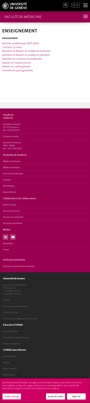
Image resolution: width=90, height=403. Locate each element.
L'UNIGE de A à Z (10, 312)
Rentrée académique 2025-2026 (20, 43)
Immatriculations (11, 331)
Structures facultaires (12, 223)
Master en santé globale (16, 66)
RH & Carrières (9, 204)
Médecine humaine (11, 161)
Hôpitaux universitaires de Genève (18, 266)
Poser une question (11, 343)
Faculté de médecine (22, 16)
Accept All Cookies (55, 397)
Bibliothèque (9, 185)
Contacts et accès (10, 136)
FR (74, 5)
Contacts (7, 179)
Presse (6, 249)
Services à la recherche (13, 217)
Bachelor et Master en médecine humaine (26, 51)
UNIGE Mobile (9, 356)
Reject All (76, 397)
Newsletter (8, 243)
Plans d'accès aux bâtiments (15, 306)
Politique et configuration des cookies (20, 318)
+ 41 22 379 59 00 (14, 148)
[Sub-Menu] (85, 16)
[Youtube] (13, 236)
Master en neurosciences (16, 62)
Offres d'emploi (10, 368)
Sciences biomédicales (13, 173)
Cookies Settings (11, 397)
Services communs (11, 211)
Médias (6, 362)
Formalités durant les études (16, 337)
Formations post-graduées (17, 70)
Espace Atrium (9, 192)
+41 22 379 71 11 (13, 130)
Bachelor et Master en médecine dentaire (26, 55)
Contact (6, 300)
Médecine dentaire (11, 167)
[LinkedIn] (5, 236)
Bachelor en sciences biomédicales (22, 59)
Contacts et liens (12, 47)
